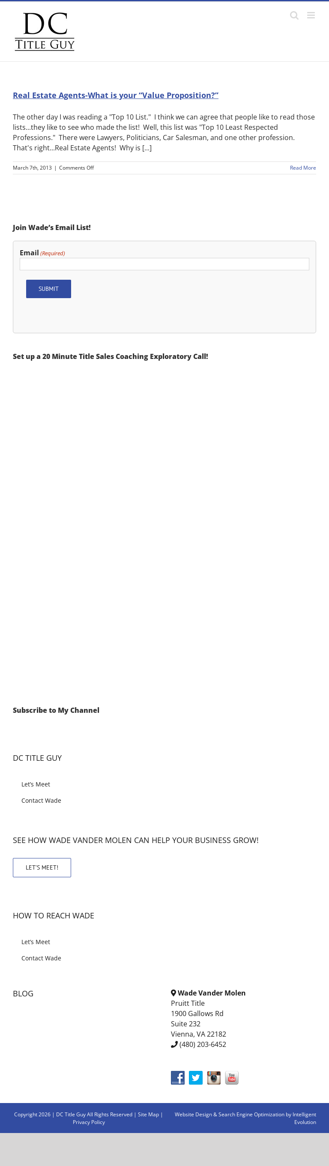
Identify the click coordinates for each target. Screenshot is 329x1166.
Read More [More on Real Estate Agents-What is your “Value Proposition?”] (303, 167)
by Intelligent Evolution (301, 1118)
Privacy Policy (89, 1122)
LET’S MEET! (42, 867)
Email (42, 253)
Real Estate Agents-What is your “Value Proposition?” (115, 95)
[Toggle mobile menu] (311, 15)
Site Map (148, 1114)
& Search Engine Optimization (249, 1114)
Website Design (193, 1114)
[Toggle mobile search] (294, 15)
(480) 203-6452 (202, 1044)
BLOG (23, 993)
